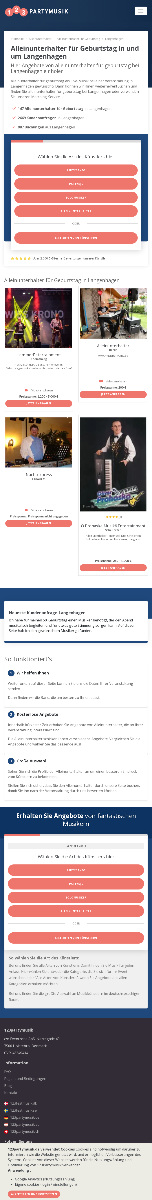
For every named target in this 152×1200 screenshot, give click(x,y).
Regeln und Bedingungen (25, 1078)
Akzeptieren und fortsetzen (34, 1194)
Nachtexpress (39, 474)
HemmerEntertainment (38, 354)
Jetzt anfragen (38, 403)
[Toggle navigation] (141, 11)
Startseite (17, 39)
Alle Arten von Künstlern (76, 238)
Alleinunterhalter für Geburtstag (78, 39)
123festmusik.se (20, 1110)
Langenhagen (114, 39)
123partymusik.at (21, 1124)
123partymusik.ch (21, 1131)
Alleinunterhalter (40, 39)
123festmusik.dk (20, 1103)
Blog (8, 1085)
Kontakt (10, 1092)
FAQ (7, 1071)
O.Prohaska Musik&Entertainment (113, 525)
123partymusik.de (21, 1117)
